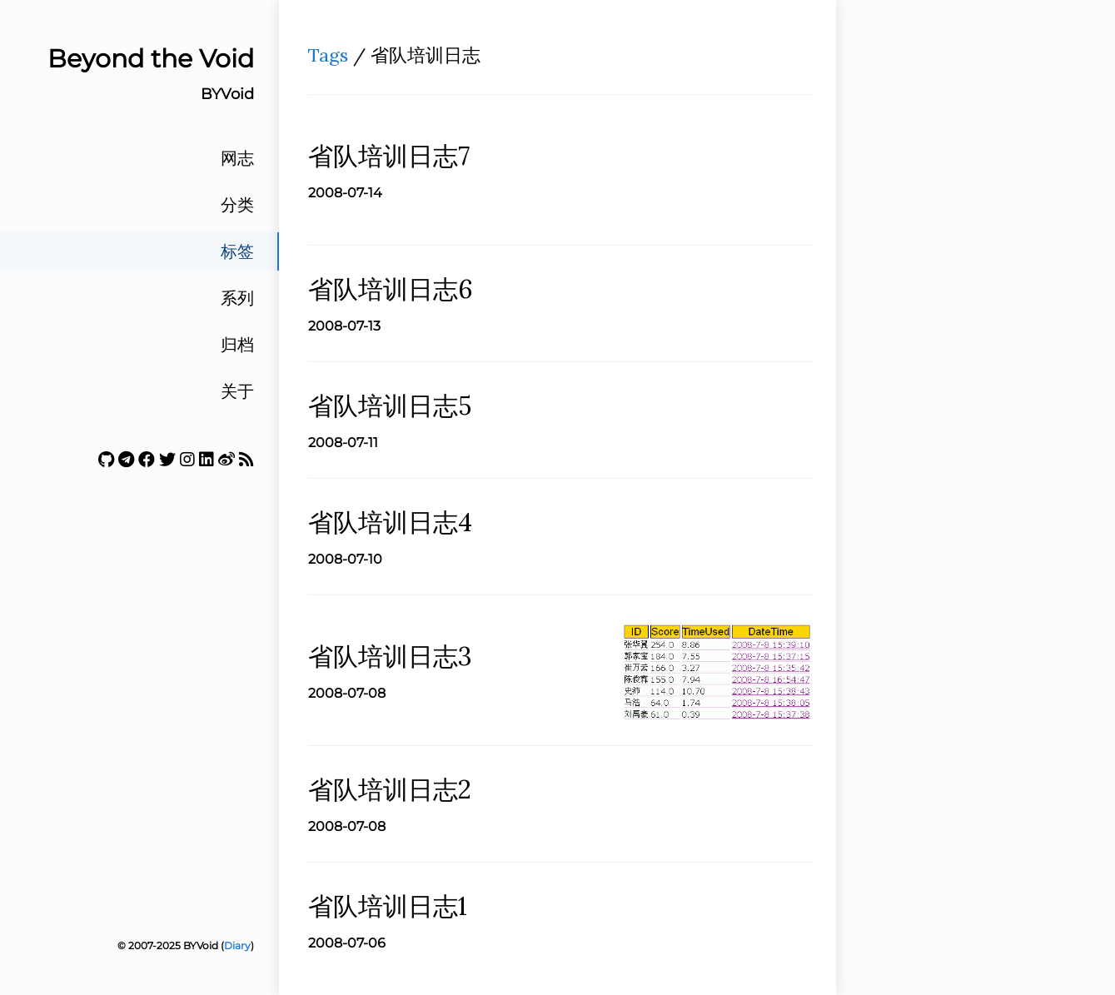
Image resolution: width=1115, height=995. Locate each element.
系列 (237, 298)
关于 (237, 391)
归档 (237, 345)
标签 (237, 251)
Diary (237, 945)
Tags (328, 55)
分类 (237, 205)
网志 (237, 158)
